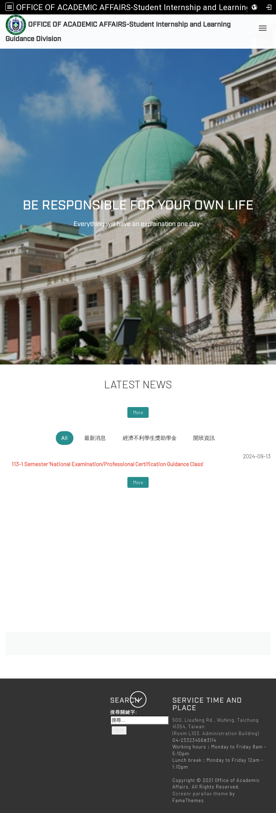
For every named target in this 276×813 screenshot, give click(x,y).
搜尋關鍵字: (139, 716)
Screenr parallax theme (200, 793)
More (138, 412)
